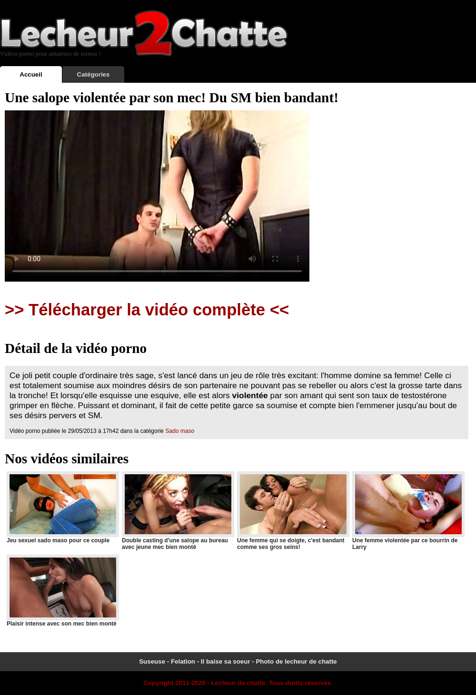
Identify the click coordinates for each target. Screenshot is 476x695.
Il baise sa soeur (225, 661)
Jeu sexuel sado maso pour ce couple (62, 507)
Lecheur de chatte (238, 682)
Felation (183, 661)
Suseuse (152, 661)
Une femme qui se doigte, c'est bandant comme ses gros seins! (292, 510)
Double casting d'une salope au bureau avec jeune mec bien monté (177, 510)
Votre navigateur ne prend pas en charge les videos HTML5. (157, 196)
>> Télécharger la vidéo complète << (147, 310)
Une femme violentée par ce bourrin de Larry (408, 510)
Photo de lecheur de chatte (296, 661)
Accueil (31, 74)
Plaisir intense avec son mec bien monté (62, 591)
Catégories (93, 74)
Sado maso (179, 431)
